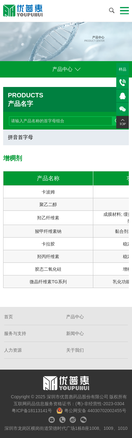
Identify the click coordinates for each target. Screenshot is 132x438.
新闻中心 (75, 333)
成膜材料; (112, 214)
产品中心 (63, 69)
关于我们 (75, 350)
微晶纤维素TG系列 (48, 281)
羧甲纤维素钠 (48, 231)
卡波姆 (48, 191)
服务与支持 (15, 333)
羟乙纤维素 (48, 217)
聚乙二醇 (48, 204)
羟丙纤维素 (48, 256)
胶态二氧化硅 (48, 269)
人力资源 (13, 350)
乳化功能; (122, 281)
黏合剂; (122, 231)
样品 (122, 69)
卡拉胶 (48, 243)
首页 (8, 316)
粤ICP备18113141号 (32, 410)
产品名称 (48, 178)
